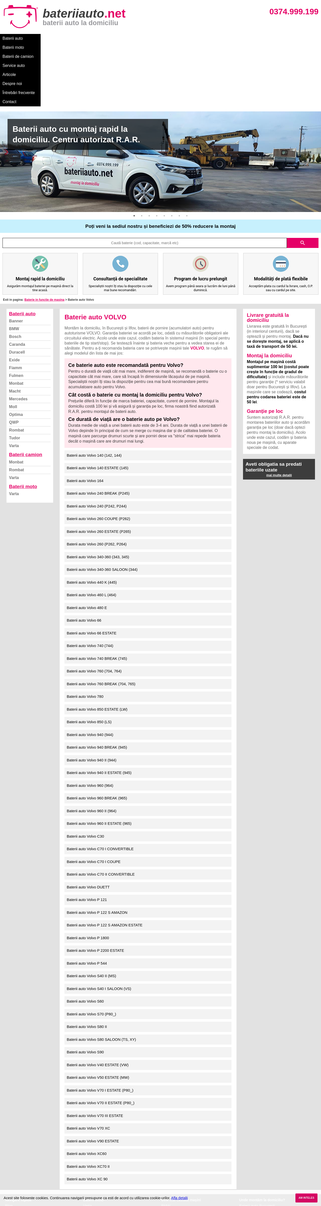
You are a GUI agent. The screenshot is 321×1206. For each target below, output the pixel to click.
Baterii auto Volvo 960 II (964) (91, 747)
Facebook (13, 1170)
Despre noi (152, 38)
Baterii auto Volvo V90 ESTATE (93, 1077)
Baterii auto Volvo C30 (85, 773)
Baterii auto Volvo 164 (85, 417)
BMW (14, 265)
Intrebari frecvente (20, 1159)
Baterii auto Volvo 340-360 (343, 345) (98, 493)
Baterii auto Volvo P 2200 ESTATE (95, 887)
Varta (14, 382)
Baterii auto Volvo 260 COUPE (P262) (98, 455)
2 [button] (141, 152)
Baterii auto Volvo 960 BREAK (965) (97, 735)
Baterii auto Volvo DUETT (88, 824)
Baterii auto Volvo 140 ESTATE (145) (97, 404)
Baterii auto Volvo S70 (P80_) (91, 951)
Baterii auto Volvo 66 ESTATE (91, 570)
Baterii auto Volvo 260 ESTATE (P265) (99, 468)
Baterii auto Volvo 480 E (87, 544)
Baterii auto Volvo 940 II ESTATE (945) (99, 709)
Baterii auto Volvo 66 (84, 557)
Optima (16, 351)
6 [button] (171, 152)
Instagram (13, 1175)
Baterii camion (25, 391)
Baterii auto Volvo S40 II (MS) (91, 912)
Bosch (15, 273)
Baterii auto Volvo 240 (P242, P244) (97, 443)
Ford (165, 1153)
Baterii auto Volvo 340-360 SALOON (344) (102, 506)
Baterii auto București (257, 1142)
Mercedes (18, 335)
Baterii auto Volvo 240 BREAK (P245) (98, 430)
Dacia (166, 1148)
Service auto (106, 38)
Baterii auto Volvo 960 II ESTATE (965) (99, 760)
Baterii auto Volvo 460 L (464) (91, 531)
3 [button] (149, 152)
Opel (165, 1181)
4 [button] (156, 152)
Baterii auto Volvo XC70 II (88, 1103)
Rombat (16, 367)
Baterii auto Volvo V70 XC (88, 1065)
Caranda (17, 281)
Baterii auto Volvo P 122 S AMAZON (97, 849)
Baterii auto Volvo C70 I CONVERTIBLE (100, 785)
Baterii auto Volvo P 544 (87, 900)
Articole (129, 38)
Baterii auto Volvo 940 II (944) (91, 697)
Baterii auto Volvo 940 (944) (90, 671)
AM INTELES (306, 1197)
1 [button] (134, 152)
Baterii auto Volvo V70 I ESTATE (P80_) (100, 1027)
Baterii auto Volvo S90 (85, 988)
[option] (160, 98)
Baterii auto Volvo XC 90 (87, 1115)
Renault (167, 1170)
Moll (13, 343)
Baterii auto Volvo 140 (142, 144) (94, 392)
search (303, 180)
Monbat (16, 320)
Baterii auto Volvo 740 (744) (90, 582)
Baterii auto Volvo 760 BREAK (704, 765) (101, 620)
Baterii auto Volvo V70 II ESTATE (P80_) (100, 1039)
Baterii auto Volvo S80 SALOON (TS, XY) (101, 976)
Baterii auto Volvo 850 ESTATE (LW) (97, 646)
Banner (16, 257)
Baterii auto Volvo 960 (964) (90, 722)
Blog (9, 1142)
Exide (14, 296)
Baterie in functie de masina (44, 236)
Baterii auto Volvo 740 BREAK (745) (97, 595)
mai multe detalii (279, 412)
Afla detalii (179, 1198)
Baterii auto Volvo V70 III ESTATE (95, 1052)
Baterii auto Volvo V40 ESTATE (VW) (97, 1001)
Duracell (17, 289)
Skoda (166, 1159)
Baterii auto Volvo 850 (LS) (89, 658)
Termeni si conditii (20, 1164)
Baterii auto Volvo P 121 (87, 836)
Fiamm (15, 304)
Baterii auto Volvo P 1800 (88, 874)
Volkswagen (171, 1164)
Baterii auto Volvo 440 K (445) (92, 519)
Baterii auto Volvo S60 (85, 938)
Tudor (14, 374)
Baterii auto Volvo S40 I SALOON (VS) (99, 925)
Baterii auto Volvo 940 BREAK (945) (97, 684)
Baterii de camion (72, 38)
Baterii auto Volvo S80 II (87, 963)
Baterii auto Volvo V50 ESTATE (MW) (98, 1014)
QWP (14, 359)
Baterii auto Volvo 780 (85, 633)
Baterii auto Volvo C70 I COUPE (93, 798)
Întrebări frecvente (183, 38)
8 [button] (186, 152)
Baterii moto (40, 38)
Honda (166, 1186)
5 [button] (164, 152)
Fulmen (16, 312)
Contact (213, 38)
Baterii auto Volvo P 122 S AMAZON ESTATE (104, 861)
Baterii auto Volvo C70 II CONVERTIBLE (101, 811)
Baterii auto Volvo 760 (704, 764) (94, 608)
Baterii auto (13, 38)
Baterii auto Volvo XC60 (86, 1090)
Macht (15, 328)
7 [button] (179, 152)
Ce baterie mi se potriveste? (28, 1148)
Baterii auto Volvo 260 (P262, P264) (97, 481)
